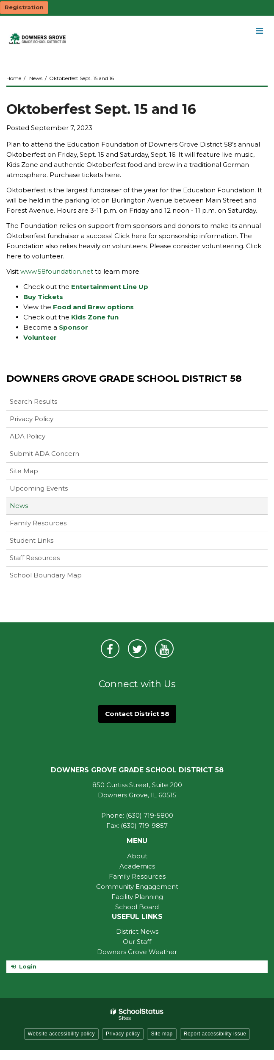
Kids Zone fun (95, 317)
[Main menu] (259, 30)
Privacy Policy (31, 419)
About (137, 856)
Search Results (33, 401)
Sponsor (73, 327)
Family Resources (38, 523)
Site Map (24, 471)
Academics (137, 866)
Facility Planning (137, 897)
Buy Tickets (43, 297)
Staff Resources (35, 558)
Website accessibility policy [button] (61, 1034)
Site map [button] (161, 1034)
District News (137, 931)
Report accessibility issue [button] (215, 1034)
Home (13, 78)
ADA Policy (27, 436)
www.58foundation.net (57, 271)
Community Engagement (137, 886)
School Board (137, 907)
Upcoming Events (39, 488)
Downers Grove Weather (137, 952)
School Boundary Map (46, 575)
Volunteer (40, 337)
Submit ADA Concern (44, 454)
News (35, 78)
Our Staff (137, 942)
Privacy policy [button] (123, 1034)
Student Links (31, 540)
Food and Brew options (93, 307)
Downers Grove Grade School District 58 (124, 378)
